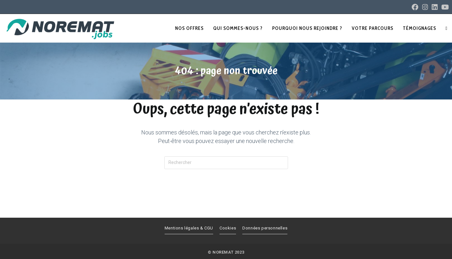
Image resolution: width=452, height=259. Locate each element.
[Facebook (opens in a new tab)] (415, 7)
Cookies (227, 228)
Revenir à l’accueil (226, 195)
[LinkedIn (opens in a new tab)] (434, 7)
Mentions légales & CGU (189, 228)
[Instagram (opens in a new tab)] (425, 7)
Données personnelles (264, 228)
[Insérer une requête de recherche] (226, 162)
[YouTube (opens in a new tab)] (444, 7)
